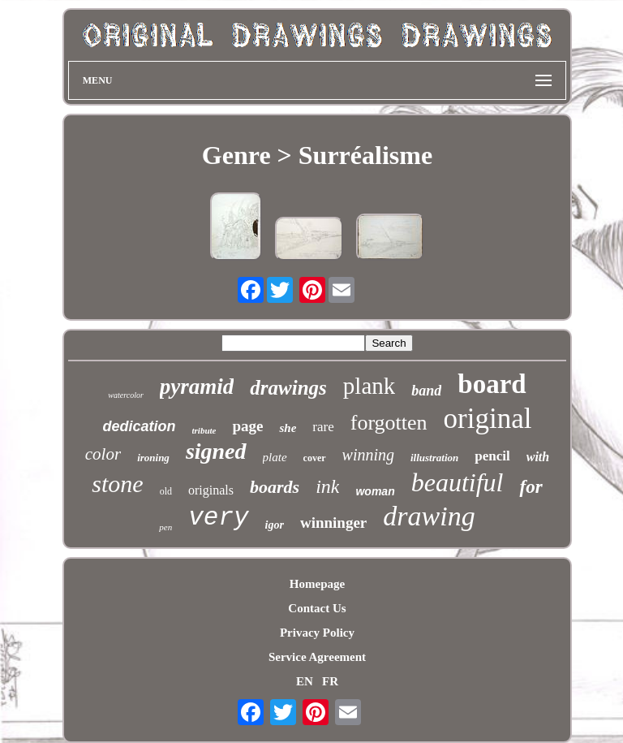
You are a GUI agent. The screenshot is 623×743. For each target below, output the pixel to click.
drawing (429, 516)
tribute (204, 430)
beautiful (457, 482)
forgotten (389, 422)
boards (274, 487)
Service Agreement (317, 656)
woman (374, 491)
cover (314, 458)
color (103, 454)
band (426, 390)
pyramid (197, 386)
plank (369, 386)
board (492, 384)
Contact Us (317, 608)
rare (322, 426)
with (537, 457)
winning (368, 455)
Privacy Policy (317, 632)
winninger (333, 522)
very (218, 517)
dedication (139, 426)
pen (165, 527)
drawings (288, 388)
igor (274, 525)
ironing (153, 457)
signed (216, 451)
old (166, 491)
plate (275, 457)
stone (117, 483)
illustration (434, 457)
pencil (492, 456)
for (530, 487)
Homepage (317, 583)
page (247, 425)
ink (327, 486)
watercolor (126, 395)
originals (211, 490)
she (287, 427)
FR (330, 681)
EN (304, 681)
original (488, 418)
